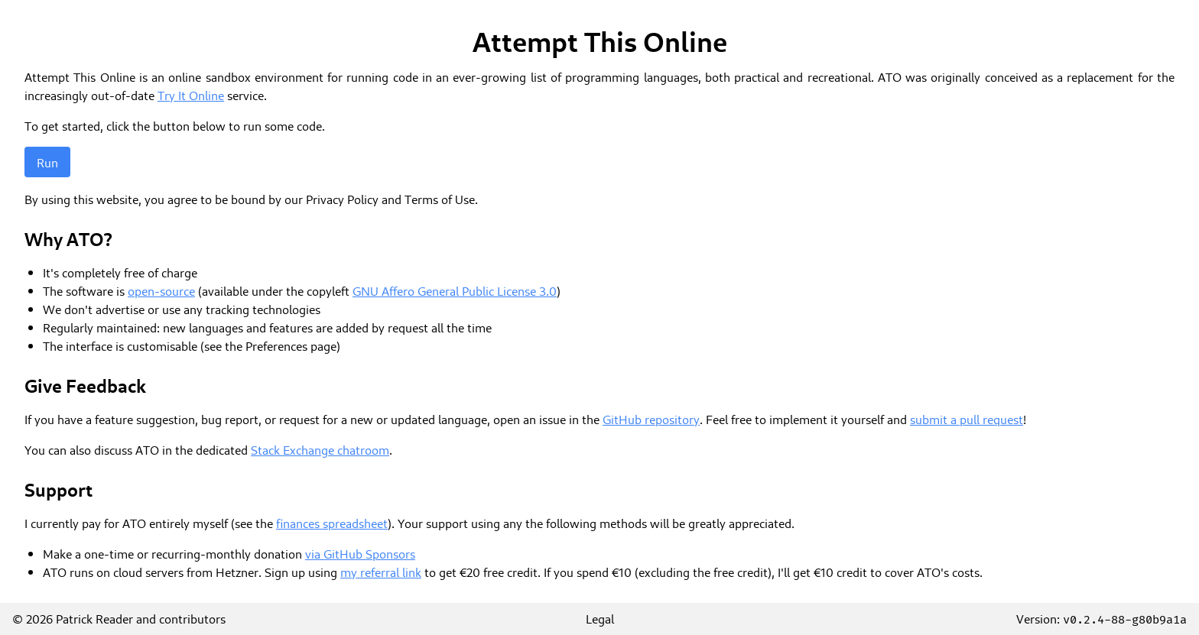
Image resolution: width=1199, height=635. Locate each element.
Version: (1101, 618)
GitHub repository (651, 418)
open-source (161, 290)
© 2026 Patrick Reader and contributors (119, 618)
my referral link (380, 571)
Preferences (276, 345)
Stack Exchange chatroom (320, 449)
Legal (600, 618)
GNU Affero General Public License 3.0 (455, 290)
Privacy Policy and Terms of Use (390, 198)
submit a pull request (966, 418)
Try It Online (191, 94)
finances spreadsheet (332, 522)
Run (47, 162)
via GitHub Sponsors (360, 553)
